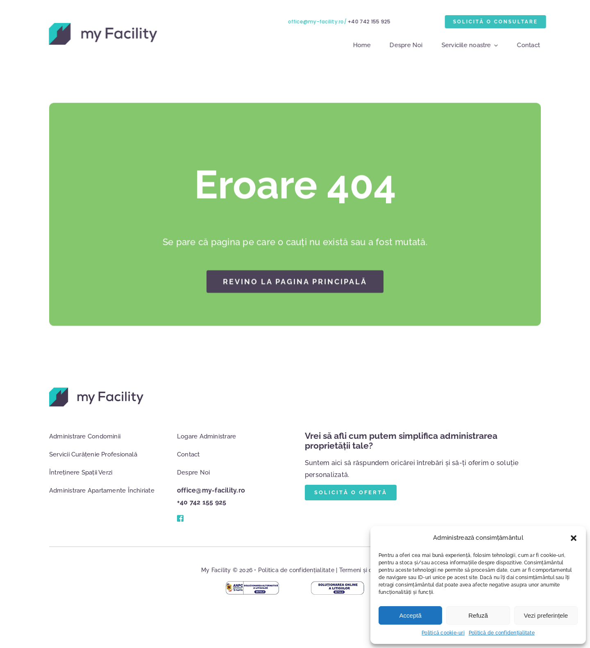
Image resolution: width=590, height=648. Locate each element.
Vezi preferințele (546, 615)
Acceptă (410, 615)
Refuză (478, 615)
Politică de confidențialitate (502, 633)
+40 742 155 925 (370, 21)
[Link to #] (180, 518)
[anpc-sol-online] (337, 584)
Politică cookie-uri (443, 633)
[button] (574, 538)
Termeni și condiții (364, 570)
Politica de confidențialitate (296, 570)
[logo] (102, 26)
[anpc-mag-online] (252, 584)
